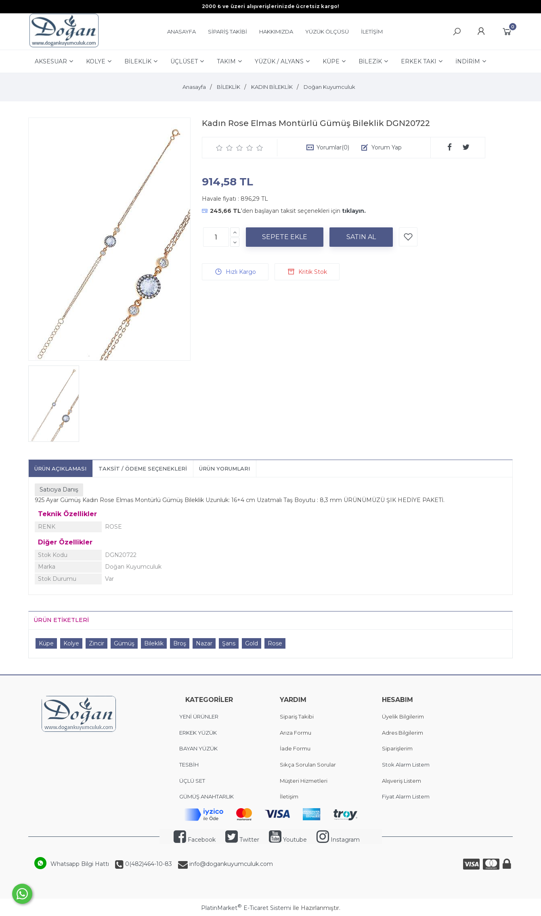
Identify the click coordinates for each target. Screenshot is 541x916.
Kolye (71, 643)
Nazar (204, 643)
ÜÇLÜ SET (192, 780)
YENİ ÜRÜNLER (198, 716)
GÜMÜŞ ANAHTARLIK (206, 796)
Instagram (338, 839)
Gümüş (124, 643)
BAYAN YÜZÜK (198, 748)
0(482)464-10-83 (148, 864)
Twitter (242, 839)
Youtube (288, 839)
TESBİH (189, 764)
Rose (275, 643)
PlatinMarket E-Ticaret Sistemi (246, 908)
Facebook (195, 839)
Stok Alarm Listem (406, 764)
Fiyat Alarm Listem (406, 796)
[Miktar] (216, 237)
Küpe (46, 643)
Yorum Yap (386, 147)
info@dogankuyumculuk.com (230, 864)
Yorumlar (333, 147)
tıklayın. (354, 210)
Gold (251, 643)
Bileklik (154, 643)
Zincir (96, 643)
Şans (228, 643)
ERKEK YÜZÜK (198, 732)
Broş (179, 643)
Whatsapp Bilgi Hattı (79, 864)
